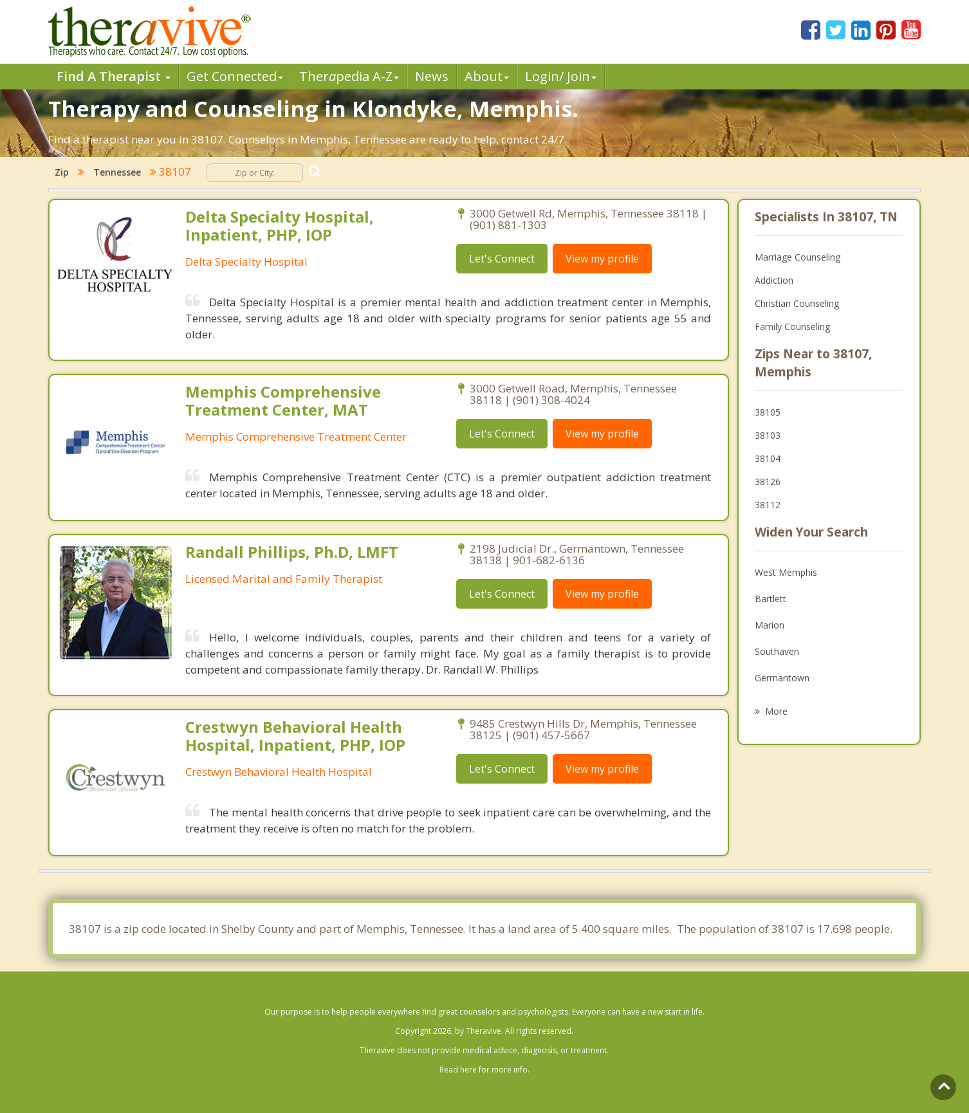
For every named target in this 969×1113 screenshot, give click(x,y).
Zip (62, 172)
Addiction (774, 280)
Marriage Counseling (797, 257)
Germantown (782, 678)
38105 (767, 412)
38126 (767, 481)
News (431, 76)
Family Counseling (792, 326)
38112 (767, 505)
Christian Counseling (797, 303)
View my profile (602, 259)
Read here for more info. (484, 1069)
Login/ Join (560, 76)
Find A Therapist (114, 76)
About (487, 76)
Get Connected (235, 76)
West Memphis (786, 572)
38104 (767, 458)
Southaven (777, 651)
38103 (767, 435)
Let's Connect (502, 259)
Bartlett (770, 599)
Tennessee (117, 172)
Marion (769, 625)
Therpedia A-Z (349, 76)
